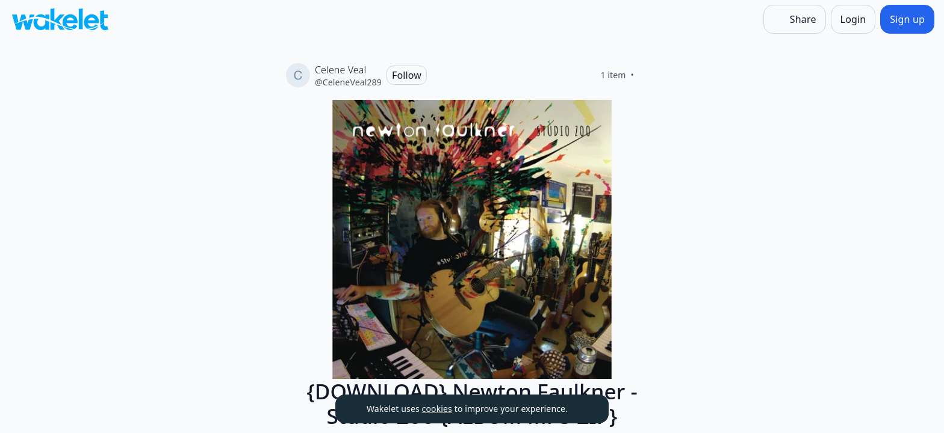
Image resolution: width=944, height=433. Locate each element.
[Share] (794, 19)
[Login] (853, 19)
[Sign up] (907, 19)
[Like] (648, 75)
